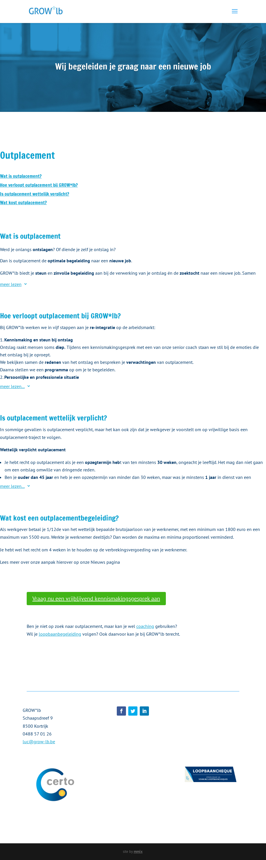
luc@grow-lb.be (39, 741)
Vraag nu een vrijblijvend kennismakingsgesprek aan (96, 598)
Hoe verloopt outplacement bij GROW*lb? (39, 185)
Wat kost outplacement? (23, 202)
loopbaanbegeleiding (60, 634)
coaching (145, 626)
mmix (138, 851)
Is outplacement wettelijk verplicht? (34, 194)
